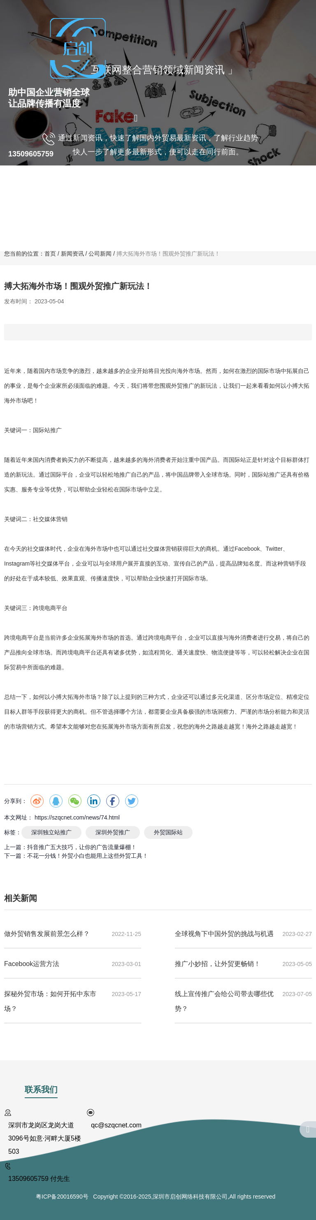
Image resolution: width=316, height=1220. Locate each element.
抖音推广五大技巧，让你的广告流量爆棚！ (82, 847)
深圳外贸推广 (112, 832)
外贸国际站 (168, 832)
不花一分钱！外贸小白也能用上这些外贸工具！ (87, 855)
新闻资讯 (130, 229)
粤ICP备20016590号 (64, 1196)
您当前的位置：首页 (31, 253)
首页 (14, 186)
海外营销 (124, 186)
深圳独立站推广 (51, 832)
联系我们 (169, 229)
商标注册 (199, 186)
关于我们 (45, 186)
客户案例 (239, 186)
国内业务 (85, 186)
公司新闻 (100, 253)
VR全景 (162, 186)
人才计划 (278, 186)
